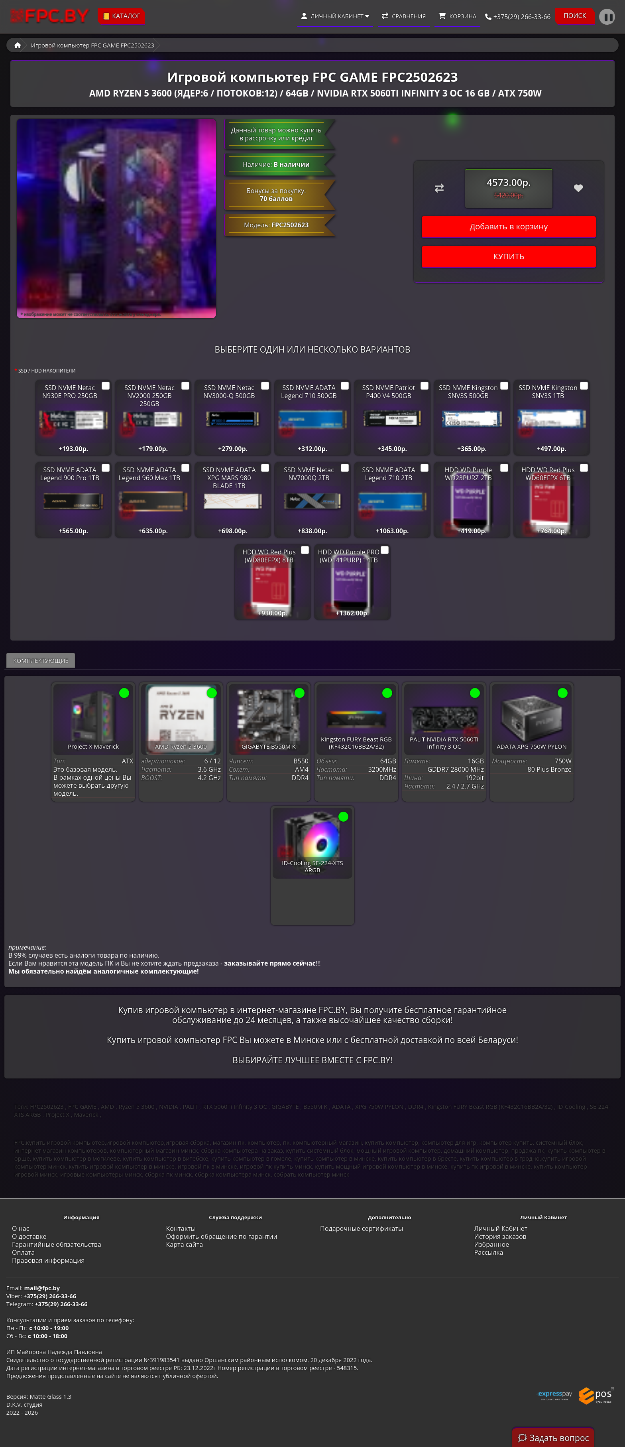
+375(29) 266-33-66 (515, 17)
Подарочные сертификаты (361, 1228)
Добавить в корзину (509, 226)
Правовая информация (48, 1260)
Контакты (181, 1228)
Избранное (491, 1244)
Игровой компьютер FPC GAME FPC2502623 (92, 45)
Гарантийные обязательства (56, 1244)
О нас (20, 1228)
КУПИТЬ (508, 256)
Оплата (23, 1252)
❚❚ (608, 16)
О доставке (29, 1236)
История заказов (500, 1236)
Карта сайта (184, 1244)
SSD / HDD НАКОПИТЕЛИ (47, 370)
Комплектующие (41, 660)
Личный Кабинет (501, 1228)
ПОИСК (575, 15)
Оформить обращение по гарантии (221, 1236)
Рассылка (488, 1252)
